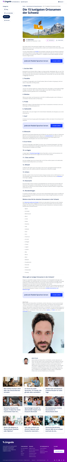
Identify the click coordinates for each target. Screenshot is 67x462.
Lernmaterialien (8, 13)
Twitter (53, 310)
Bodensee (59, 176)
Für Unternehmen (24, 448)
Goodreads (25, 311)
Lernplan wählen (56, 61)
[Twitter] (57, 460)
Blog (6, 9)
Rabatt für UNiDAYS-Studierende (44, 452)
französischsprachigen (35, 153)
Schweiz (37, 51)
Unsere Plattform (43, 448)
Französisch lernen (32, 453)
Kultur (6, 16)
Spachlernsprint (24, 1)
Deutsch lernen (32, 451)
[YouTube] (59, 460)
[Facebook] (61, 460)
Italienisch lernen (32, 456)
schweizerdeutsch (49, 136)
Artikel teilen (59, 40)
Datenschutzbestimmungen (41, 460)
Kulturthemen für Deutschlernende (34, 6)
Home (24, 6)
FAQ (54, 448)
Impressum (33, 460)
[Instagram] (64, 460)
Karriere (7, 20)
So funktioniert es (16, 1)
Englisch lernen (32, 448)
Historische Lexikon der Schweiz (31, 202)
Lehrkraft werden (59, 451)
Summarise (50, 40)
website (48, 310)
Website (44, 370)
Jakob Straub (31, 39)
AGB (47, 460)
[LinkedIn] (54, 460)
